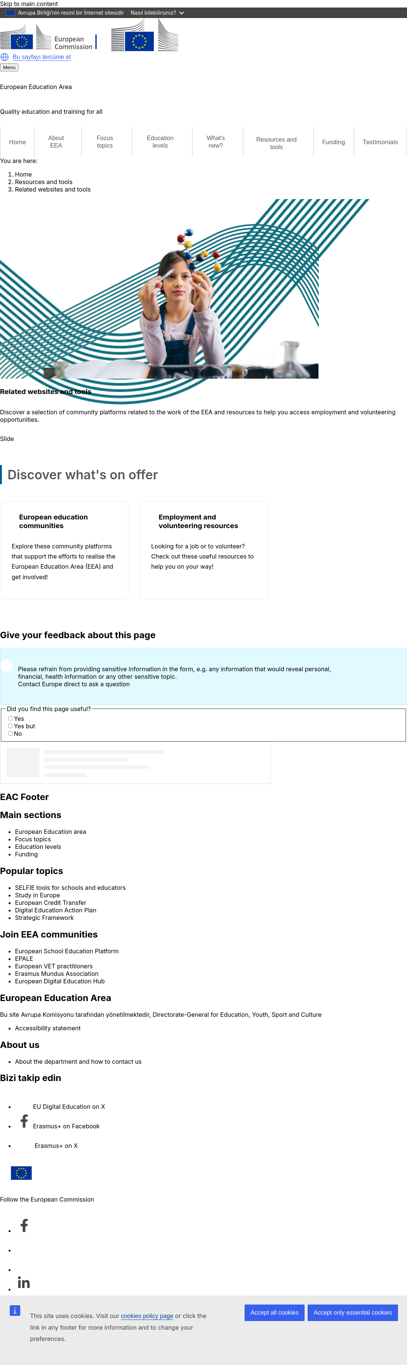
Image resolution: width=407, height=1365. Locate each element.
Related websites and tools (53, 189)
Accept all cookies (275, 1312)
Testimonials (380, 142)
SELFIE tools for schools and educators (70, 887)
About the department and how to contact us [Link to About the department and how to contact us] (78, 1061)
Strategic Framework (44, 917)
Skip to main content (29, 4)
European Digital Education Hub (60, 981)
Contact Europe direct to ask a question (74, 684)
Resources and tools (43, 182)
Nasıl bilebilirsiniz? (157, 12)
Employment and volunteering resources (198, 521)
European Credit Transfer (50, 902)
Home (17, 142)
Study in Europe (37, 895)
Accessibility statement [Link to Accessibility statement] (48, 1028)
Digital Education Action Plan (55, 910)
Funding (333, 142)
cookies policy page (147, 1316)
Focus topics (33, 839)
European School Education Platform (67, 951)
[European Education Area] (89, 49)
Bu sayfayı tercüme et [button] (42, 57)
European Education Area (55, 997)
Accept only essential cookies (353, 1312)
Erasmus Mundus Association (57, 973)
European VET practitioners (54, 966)
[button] (4, 57)
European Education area (50, 831)
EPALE (24, 958)
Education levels (38, 846)
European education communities (53, 521)
